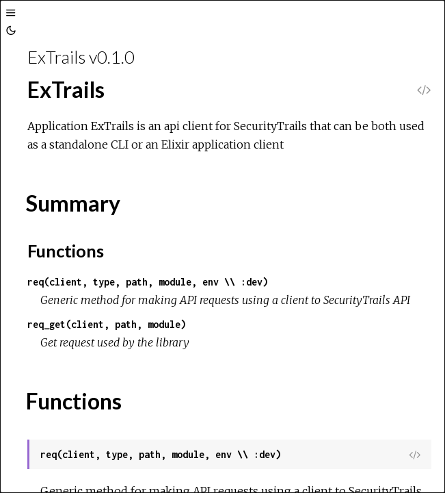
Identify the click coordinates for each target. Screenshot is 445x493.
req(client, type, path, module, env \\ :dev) (147, 282)
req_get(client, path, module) (106, 324)
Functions (65, 250)
